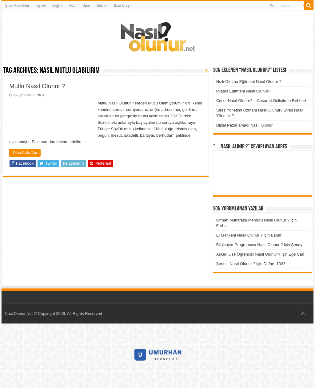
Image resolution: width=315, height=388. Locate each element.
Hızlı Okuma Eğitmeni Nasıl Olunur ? (248, 81)
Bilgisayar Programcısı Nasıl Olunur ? (249, 244)
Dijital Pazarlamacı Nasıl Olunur (244, 125)
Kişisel (40, 5)
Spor (86, 5)
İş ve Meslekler (17, 5)
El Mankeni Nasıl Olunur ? (239, 235)
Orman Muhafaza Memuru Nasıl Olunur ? (252, 220)
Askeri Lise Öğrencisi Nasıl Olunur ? (248, 254)
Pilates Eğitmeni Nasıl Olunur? (243, 91)
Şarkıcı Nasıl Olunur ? (235, 263)
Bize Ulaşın (123, 5)
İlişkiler (102, 5)
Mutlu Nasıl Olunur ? (37, 86)
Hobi (72, 5)
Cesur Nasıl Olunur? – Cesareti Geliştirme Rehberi (261, 100)
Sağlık (57, 5)
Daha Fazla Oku (25, 153)
